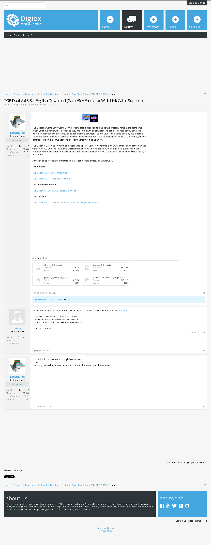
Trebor (59, 310)
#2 (204, 362)
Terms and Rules (105, 539)
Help (190, 532)
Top (205, 532)
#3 (204, 417)
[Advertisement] (105, 65)
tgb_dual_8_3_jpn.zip (102, 276)
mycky (17, 339)
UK (27, 166)
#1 (204, 304)
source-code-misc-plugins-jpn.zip (108, 289)
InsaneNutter (36, 116)
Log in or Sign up (197, 2)
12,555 (26, 160)
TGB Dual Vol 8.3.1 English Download (50, 184)
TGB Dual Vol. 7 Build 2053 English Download (54, 202)
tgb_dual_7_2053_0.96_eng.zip (56, 289)
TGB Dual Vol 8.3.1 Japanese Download (51, 190)
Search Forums (13, 35)
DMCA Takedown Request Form (94, 104)
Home (198, 532)
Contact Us (181, 532)
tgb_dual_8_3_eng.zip (53, 276)
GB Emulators (122, 321)
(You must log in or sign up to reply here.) (187, 473)
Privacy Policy (105, 542)
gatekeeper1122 (42, 310)
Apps (18, 116)
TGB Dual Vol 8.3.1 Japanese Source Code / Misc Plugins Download (65, 214)
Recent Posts (29, 35)
